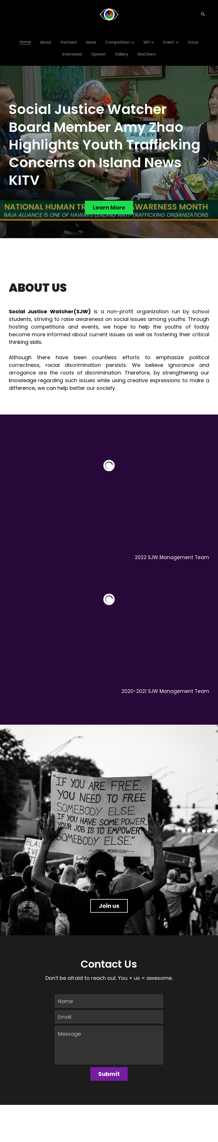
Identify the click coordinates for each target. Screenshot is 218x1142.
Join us (109, 902)
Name (65, 998)
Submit (109, 1071)
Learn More (109, 208)
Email (64, 1013)
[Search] (203, 14)
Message (69, 1031)
